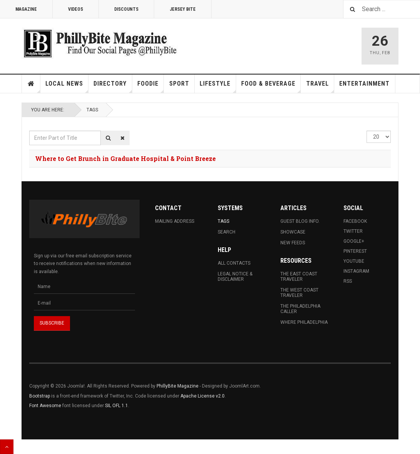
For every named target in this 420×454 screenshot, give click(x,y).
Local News (66, 86)
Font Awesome (45, 405)
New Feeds (292, 242)
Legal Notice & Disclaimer (235, 276)
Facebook (355, 221)
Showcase (292, 232)
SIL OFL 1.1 (116, 405)
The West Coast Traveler (299, 292)
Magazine (26, 9)
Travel (320, 86)
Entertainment (364, 83)
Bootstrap (39, 396)
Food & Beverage (271, 86)
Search (226, 232)
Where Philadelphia (304, 322)
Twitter (353, 231)
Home (31, 84)
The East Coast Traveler (298, 276)
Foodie (150, 86)
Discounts (126, 9)
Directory (112, 86)
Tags (92, 110)
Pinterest (355, 251)
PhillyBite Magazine (177, 386)
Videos (75, 9)
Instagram (356, 271)
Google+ (353, 241)
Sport (179, 83)
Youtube (353, 261)
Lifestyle (218, 86)
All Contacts (234, 263)
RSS (347, 281)
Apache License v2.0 (202, 396)
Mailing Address (174, 221)
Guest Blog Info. (300, 221)
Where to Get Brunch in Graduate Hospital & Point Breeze (125, 158)
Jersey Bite (183, 9)
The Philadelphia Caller (300, 308)
